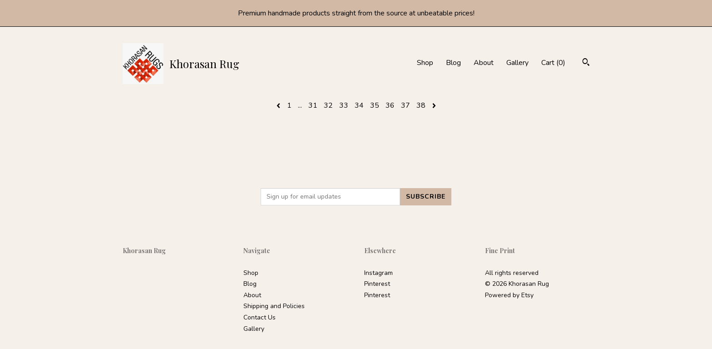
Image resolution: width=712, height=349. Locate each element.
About (484, 63)
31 (312, 105)
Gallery (517, 63)
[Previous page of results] (279, 105)
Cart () (553, 63)
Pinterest (377, 283)
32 (328, 105)
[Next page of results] (434, 105)
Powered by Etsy (509, 295)
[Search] (586, 63)
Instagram (378, 273)
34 (359, 105)
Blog (453, 63)
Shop (425, 63)
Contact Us (259, 317)
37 (405, 105)
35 (374, 105)
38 (420, 105)
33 (343, 105)
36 (390, 105)
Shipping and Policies (274, 306)
